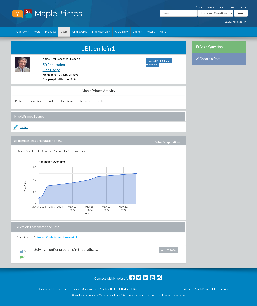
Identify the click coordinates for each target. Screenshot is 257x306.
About (243, 7)
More (164, 31)
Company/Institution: (56, 79)
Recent (151, 31)
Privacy (166, 295)
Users (64, 31)
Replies (101, 101)
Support (222, 7)
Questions (22, 31)
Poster (24, 127)
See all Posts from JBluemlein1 (57, 237)
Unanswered (79, 31)
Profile (19, 101)
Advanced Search (235, 21)
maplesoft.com (136, 295)
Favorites (35, 101)
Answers (85, 101)
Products (50, 31)
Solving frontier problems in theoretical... (66, 249)
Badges (137, 31)
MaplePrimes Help (205, 289)
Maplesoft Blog (101, 31)
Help (233, 7)
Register (210, 7)
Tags (65, 289)
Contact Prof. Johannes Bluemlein (159, 62)
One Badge (51, 70)
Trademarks (178, 295)
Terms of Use (153, 295)
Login (198, 7)
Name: (46, 58)
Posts (37, 31)
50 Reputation (54, 64)
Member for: (50, 74)
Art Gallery (121, 31)
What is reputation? (167, 142)
